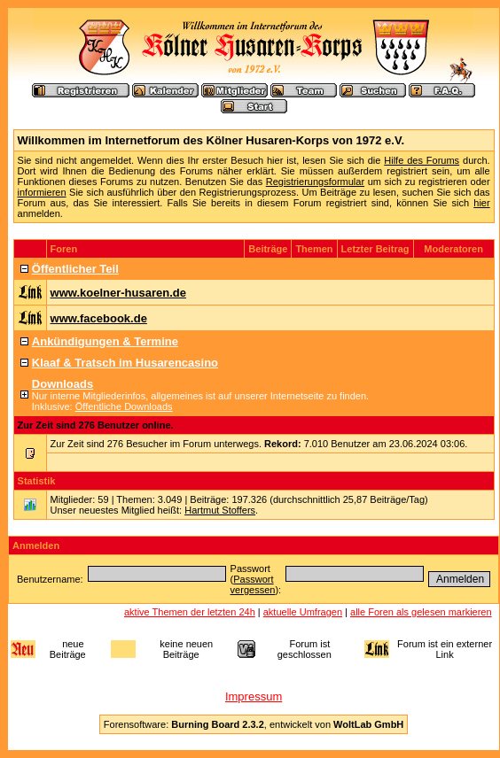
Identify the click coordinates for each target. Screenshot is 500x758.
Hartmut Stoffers (219, 510)
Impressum (253, 696)
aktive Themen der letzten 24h (189, 612)
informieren (42, 192)
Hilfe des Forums (421, 160)
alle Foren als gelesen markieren (421, 612)
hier (481, 202)
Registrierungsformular (315, 181)
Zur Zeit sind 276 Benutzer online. (96, 425)
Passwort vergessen (253, 584)
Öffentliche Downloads (124, 406)
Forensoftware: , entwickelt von (253, 724)
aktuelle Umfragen (302, 612)
